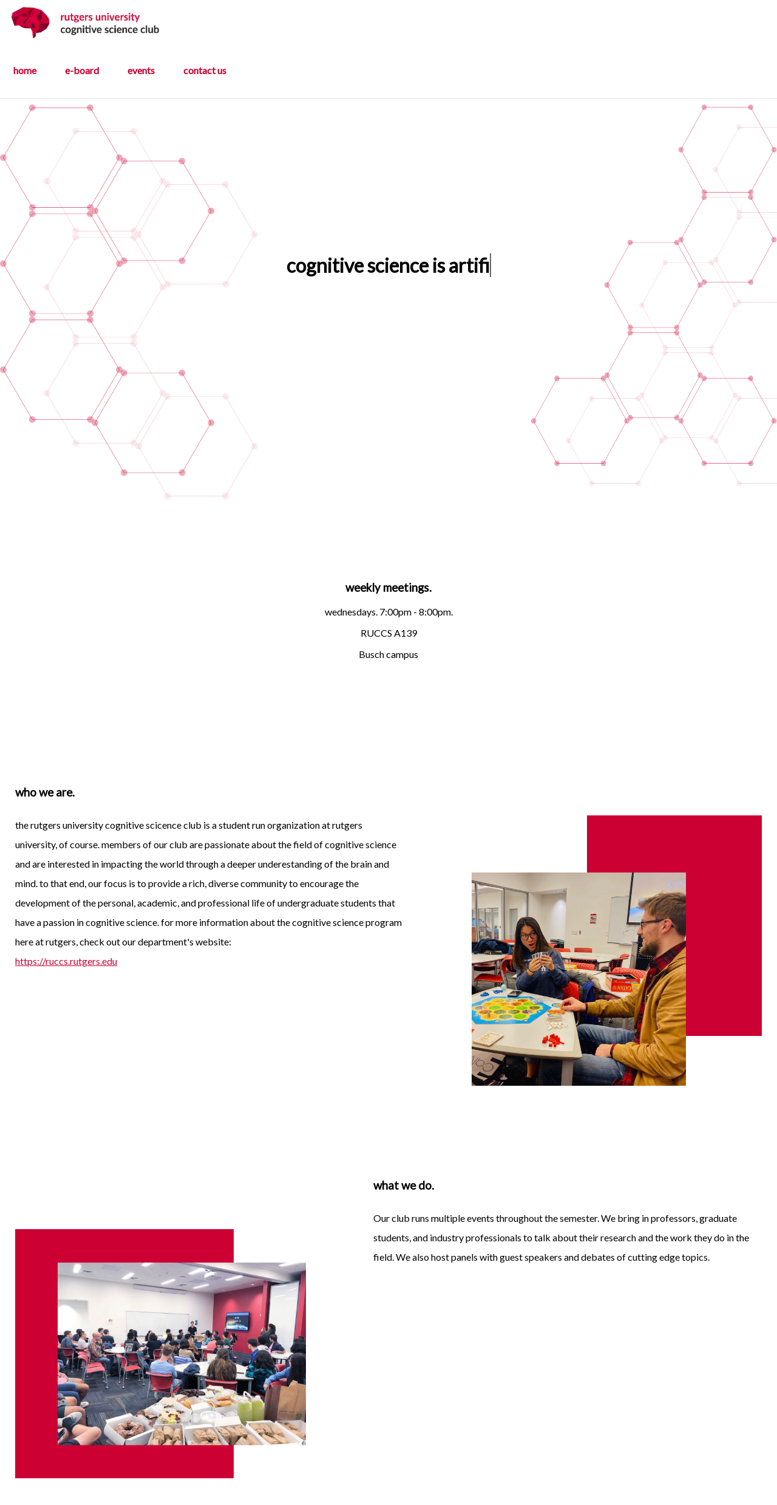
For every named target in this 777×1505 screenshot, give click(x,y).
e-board (82, 70)
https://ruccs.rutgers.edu (66, 961)
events (141, 70)
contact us (204, 70)
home (24, 70)
